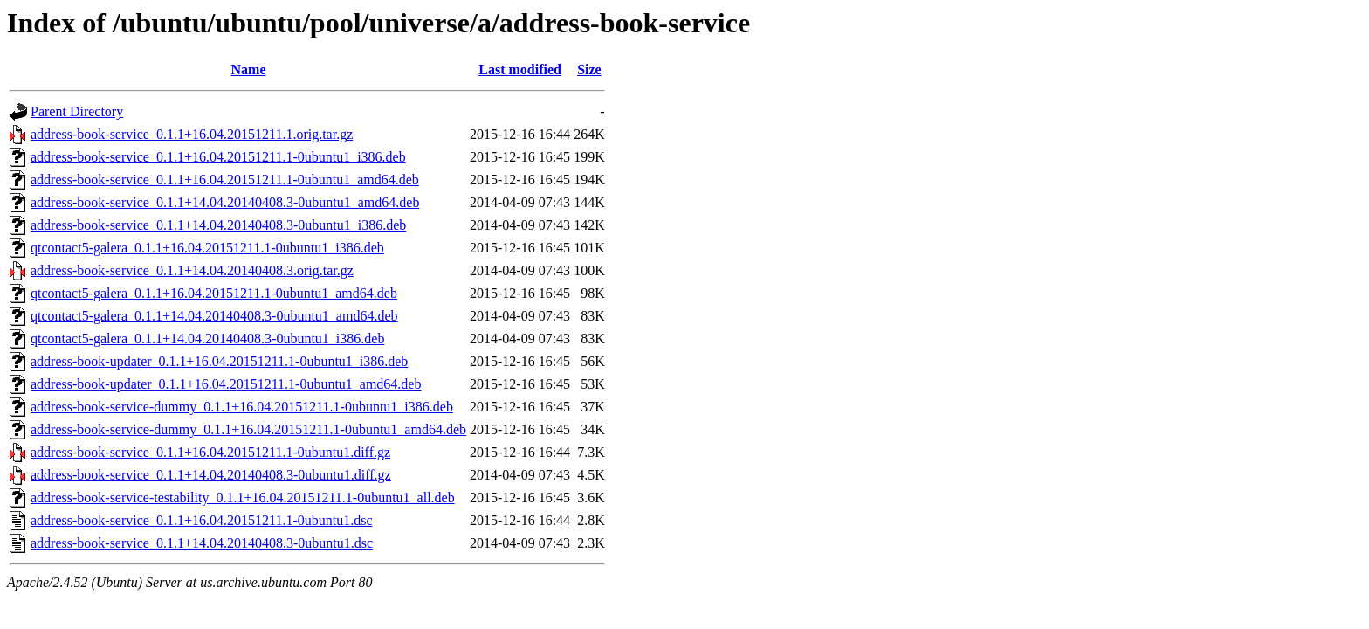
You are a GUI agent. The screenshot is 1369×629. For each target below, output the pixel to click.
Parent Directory (77, 111)
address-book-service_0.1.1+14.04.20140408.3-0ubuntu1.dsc (202, 543)
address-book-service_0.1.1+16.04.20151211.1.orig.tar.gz (192, 134)
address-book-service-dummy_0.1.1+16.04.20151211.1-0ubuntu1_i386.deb (242, 406)
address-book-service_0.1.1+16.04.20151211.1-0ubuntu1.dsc (201, 520)
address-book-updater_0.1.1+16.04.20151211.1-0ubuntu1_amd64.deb (226, 384)
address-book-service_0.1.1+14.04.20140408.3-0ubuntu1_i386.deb (218, 225)
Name (248, 69)
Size (589, 69)
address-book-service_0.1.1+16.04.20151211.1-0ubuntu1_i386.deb (218, 156)
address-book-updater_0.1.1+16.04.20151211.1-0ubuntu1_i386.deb (219, 361)
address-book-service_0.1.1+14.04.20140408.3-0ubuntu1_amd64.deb (225, 202)
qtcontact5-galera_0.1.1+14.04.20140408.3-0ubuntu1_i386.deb (207, 338)
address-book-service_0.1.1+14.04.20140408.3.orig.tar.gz (192, 270)
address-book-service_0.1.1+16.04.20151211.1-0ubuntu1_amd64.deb (225, 179)
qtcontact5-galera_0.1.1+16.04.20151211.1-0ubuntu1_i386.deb (207, 247)
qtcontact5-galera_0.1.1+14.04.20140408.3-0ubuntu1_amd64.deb (214, 315)
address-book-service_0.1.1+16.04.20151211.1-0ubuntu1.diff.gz (210, 452)
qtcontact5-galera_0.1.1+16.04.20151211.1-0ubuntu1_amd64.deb (214, 293)
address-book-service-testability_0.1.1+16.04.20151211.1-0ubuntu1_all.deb (243, 497)
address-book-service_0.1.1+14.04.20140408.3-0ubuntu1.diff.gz (211, 474)
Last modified (519, 69)
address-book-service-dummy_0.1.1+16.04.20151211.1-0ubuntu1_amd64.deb (248, 429)
